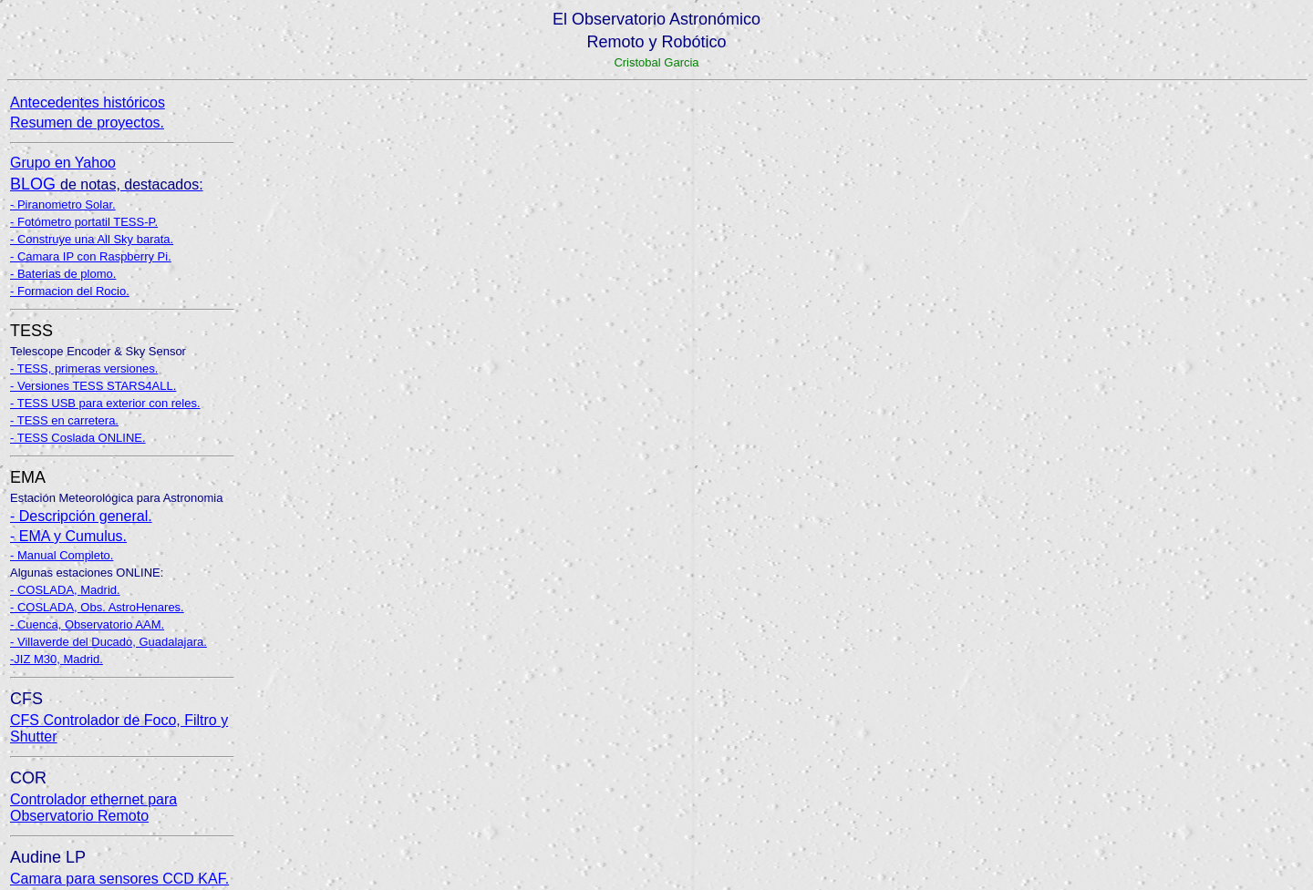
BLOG (106, 184)
